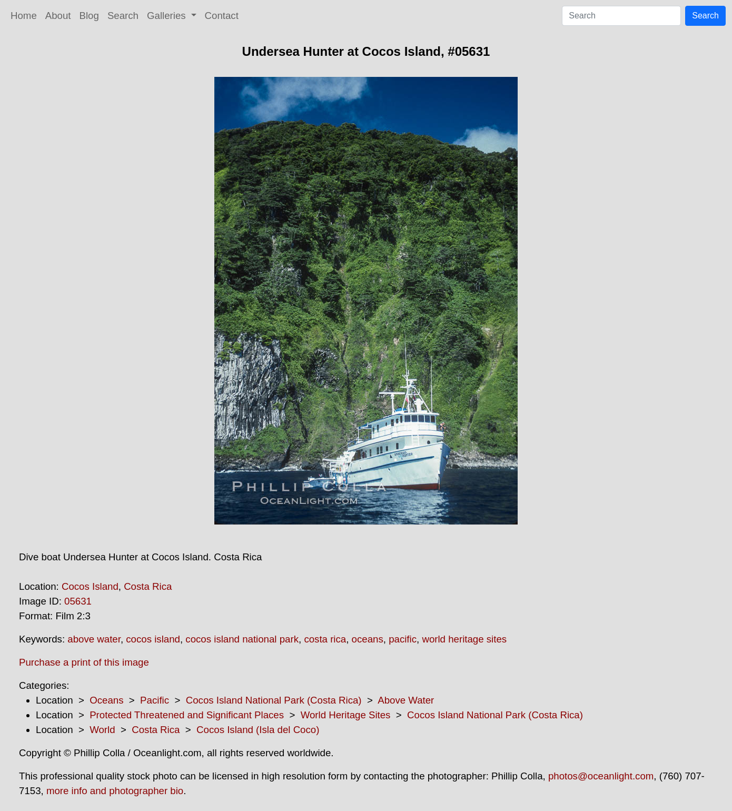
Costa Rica (148, 586)
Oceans (106, 700)
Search (123, 15)
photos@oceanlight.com (601, 776)
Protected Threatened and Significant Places (187, 714)
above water (94, 639)
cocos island (153, 639)
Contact (222, 15)
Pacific (154, 700)
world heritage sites (464, 639)
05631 (78, 601)
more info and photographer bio (114, 790)
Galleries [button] (168, 15)
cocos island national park (242, 639)
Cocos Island (90, 586)
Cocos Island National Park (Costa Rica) (274, 700)
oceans (367, 639)
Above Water (406, 700)
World (102, 729)
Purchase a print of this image (84, 662)
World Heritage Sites (346, 714)
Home (24, 15)
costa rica (325, 639)
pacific (403, 639)
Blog (89, 15)
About (58, 15)
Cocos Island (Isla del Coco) (257, 729)
